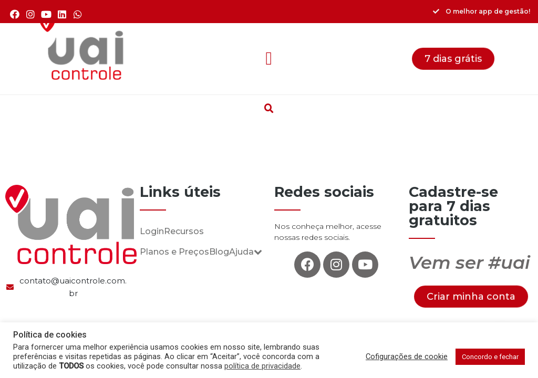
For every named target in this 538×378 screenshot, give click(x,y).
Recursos (184, 231)
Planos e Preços (174, 252)
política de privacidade (262, 366)
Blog (219, 252)
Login (152, 231)
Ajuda (245, 252)
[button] (269, 59)
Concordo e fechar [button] (490, 357)
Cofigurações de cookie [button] (407, 356)
